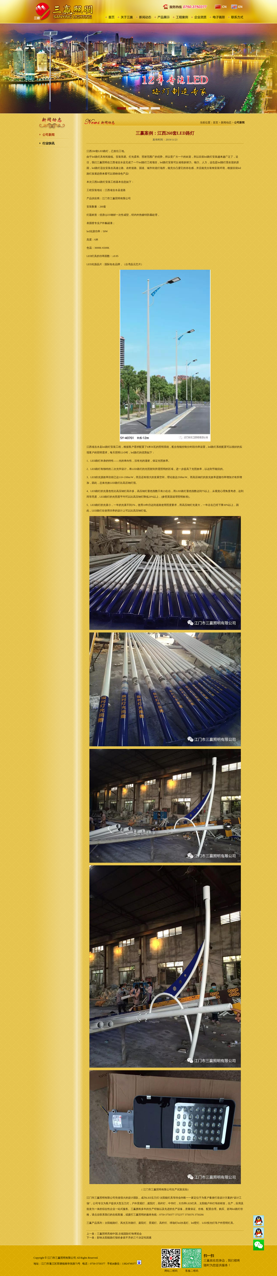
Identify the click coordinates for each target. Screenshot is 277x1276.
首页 (215, 122)
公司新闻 (48, 134)
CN (220, 6)
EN (236, 6)
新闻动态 (226, 122)
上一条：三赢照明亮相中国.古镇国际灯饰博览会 (114, 1233)
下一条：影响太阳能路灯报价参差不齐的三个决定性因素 (119, 1237)
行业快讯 (48, 143)
